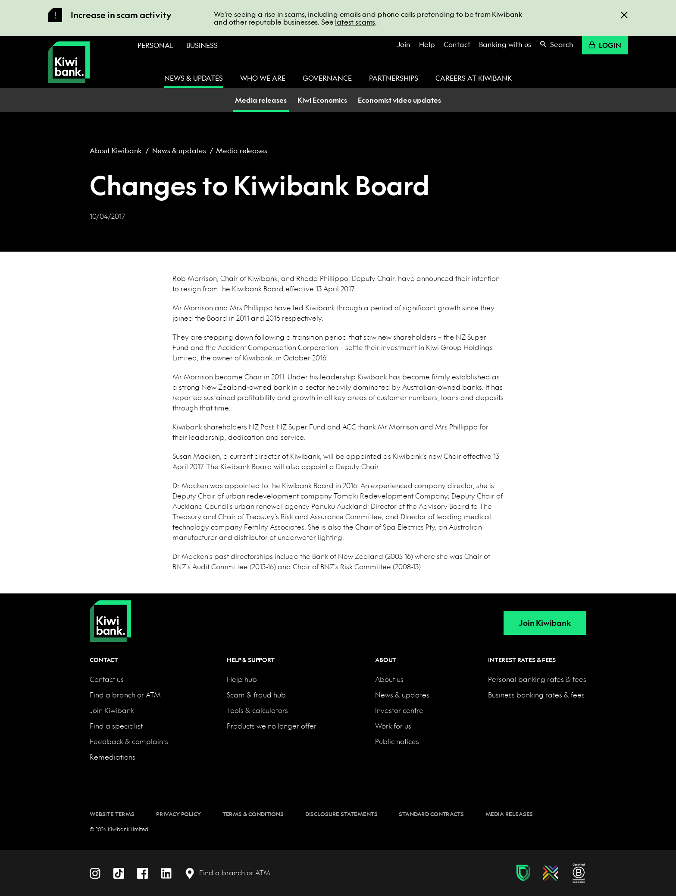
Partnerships (393, 77)
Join (403, 44)
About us (389, 679)
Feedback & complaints (129, 741)
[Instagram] (95, 872)
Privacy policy (178, 814)
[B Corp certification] (578, 873)
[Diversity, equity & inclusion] (550, 873)
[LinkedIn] (166, 872)
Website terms (112, 814)
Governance (327, 77)
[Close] (624, 14)
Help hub (242, 679)
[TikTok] (118, 872)
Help (427, 44)
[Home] (110, 614)
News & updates (193, 77)
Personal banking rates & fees (537, 679)
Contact (457, 44)
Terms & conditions (253, 814)
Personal (155, 45)
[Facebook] (142, 872)
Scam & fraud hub (256, 694)
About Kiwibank (116, 150)
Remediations (112, 756)
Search (556, 44)
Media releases (241, 150)
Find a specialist (116, 725)
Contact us (107, 679)
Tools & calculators (257, 710)
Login (604, 45)
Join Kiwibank (544, 623)
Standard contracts (431, 814)
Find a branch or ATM (125, 694)
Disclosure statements (341, 814)
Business (202, 45)
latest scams (355, 21)
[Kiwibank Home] (69, 62)
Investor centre (399, 710)
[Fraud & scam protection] (523, 873)
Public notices (397, 741)
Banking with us (505, 44)
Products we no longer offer (271, 725)
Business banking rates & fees (536, 694)
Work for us (393, 725)
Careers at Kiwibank (473, 77)
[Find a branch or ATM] (227, 873)
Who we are (262, 77)
